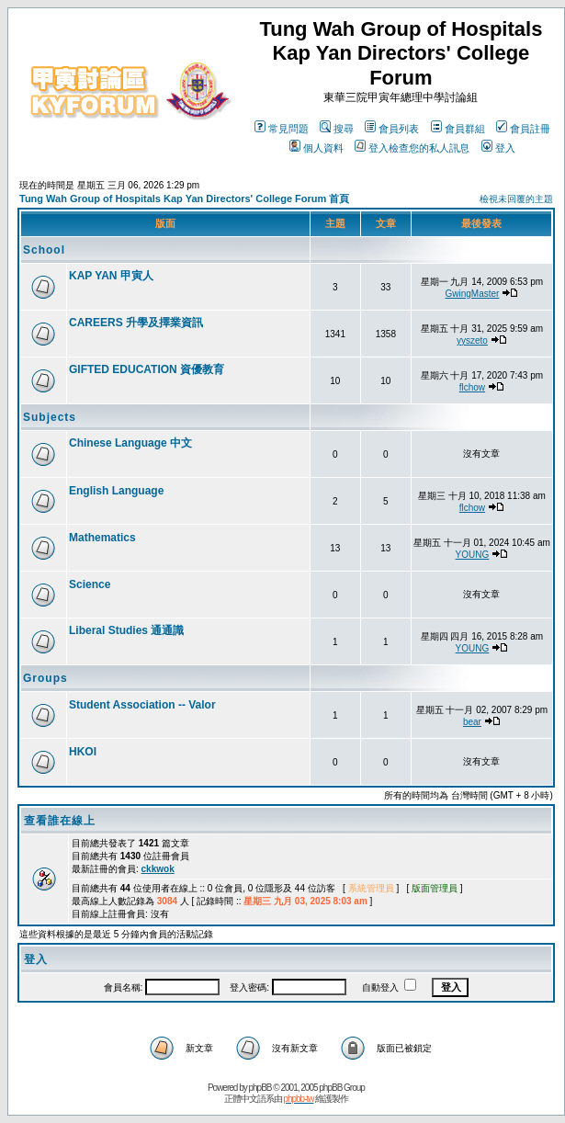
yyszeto (472, 340)
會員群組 (458, 128)
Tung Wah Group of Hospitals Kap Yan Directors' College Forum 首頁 (184, 198)
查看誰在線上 (60, 820)
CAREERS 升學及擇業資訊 (136, 322)
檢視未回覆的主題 (516, 199)
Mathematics (102, 537)
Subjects (49, 417)
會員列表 (392, 128)
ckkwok (158, 869)
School (44, 250)
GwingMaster (472, 294)
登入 (498, 147)
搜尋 (337, 128)
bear (472, 722)
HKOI (82, 751)
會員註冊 (523, 128)
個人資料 (316, 147)
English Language (116, 490)
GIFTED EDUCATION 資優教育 (146, 369)
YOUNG (473, 555)
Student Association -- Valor (142, 704)
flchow (472, 387)
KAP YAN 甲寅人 (111, 275)
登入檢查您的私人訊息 (412, 147)
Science (89, 584)
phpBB (260, 1088)
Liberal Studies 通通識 (126, 630)
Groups (45, 678)
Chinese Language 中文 (130, 443)
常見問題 (281, 128)
